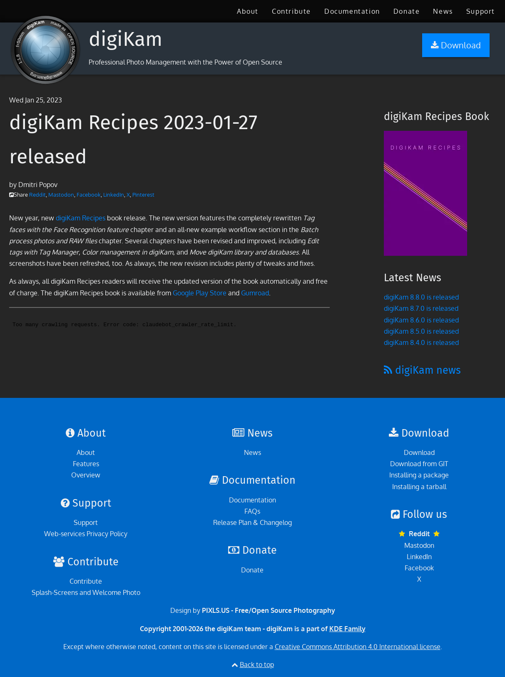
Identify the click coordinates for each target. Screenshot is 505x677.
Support (480, 11)
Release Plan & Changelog (252, 522)
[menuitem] (247, 11)
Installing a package (419, 475)
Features (86, 464)
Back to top (257, 664)
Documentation (352, 11)
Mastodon (61, 194)
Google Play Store (199, 293)
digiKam (125, 39)
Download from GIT (419, 464)
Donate (406, 11)
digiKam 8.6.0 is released (421, 320)
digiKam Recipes (80, 218)
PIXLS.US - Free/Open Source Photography (268, 610)
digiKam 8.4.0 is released (421, 342)
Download (419, 452)
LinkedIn (113, 194)
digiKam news (422, 370)
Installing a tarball (419, 486)
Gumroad (255, 293)
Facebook (89, 194)
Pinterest (143, 194)
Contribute (291, 11)
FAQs (252, 511)
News (443, 11)
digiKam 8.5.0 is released (421, 331)
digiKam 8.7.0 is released (421, 308)
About (248, 11)
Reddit (37, 194)
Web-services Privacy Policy (85, 534)
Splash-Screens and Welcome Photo (86, 592)
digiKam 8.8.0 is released (421, 297)
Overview (85, 475)
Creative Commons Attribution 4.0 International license (357, 646)
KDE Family (347, 629)
